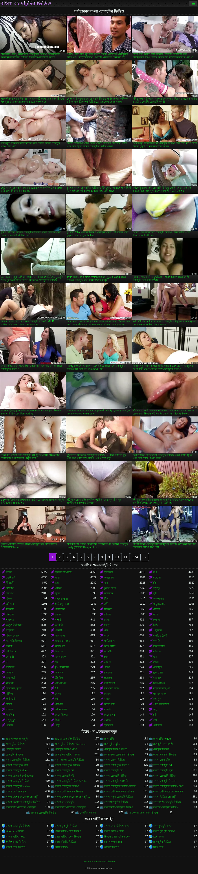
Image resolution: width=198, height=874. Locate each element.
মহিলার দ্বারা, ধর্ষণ (162, 688)
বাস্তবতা (10, 667)
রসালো (108, 672)
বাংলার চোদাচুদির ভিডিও (44, 812)
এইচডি (58, 588)
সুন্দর (57, 593)
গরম (155, 614)
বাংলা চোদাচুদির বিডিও (67, 786)
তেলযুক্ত (157, 667)
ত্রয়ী (106, 604)
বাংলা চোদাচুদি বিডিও (164, 775)
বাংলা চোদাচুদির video (17, 786)
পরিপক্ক (59, 704)
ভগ (155, 572)
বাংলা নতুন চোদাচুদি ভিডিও (118, 796)
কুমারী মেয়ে (110, 588)
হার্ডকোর (108, 572)
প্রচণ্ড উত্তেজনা (161, 704)
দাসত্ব (107, 699)
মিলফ (9, 598)
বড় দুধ (156, 588)
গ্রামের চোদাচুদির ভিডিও (68, 738)
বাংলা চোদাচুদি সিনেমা (164, 781)
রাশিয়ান (157, 651)
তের (57, 582)
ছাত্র (155, 656)
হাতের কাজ (159, 646)
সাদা (106, 582)
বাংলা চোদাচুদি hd (162, 765)
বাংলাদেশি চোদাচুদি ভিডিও (167, 802)
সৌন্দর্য (156, 609)
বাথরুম (9, 709)
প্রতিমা (9, 725)
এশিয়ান (10, 604)
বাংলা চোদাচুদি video (17, 770)
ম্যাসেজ (157, 677)
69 (56, 688)
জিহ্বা (58, 720)
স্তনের (9, 704)
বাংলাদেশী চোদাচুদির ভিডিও (118, 807)
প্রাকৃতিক (157, 630)
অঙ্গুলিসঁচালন (14, 625)
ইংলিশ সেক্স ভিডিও (16, 841)
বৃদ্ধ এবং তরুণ (111, 688)
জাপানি (59, 625)
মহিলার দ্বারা (61, 598)
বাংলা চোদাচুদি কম (64, 770)
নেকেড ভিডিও (111, 847)
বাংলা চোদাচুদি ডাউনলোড (20, 775)
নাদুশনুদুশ (10, 720)
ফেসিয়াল (60, 609)
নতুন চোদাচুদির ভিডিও (18, 759)
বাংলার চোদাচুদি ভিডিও (165, 807)
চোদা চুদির (109, 738)
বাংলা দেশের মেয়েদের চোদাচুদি (22, 796)
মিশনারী (10, 588)
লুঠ (154, 593)
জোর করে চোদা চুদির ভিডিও (119, 754)
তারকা (107, 662)
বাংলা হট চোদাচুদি (64, 802)
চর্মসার (107, 614)
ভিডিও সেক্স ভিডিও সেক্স (117, 836)
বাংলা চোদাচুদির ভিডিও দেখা (168, 786)
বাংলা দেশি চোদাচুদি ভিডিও (69, 791)
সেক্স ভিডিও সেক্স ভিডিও (68, 831)
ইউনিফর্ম (108, 725)
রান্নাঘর (108, 720)
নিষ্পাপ (9, 593)
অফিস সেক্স (61, 709)
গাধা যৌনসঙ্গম (62, 640)
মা (7, 662)
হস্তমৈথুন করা (62, 604)
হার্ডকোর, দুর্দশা (13, 688)
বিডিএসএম (159, 683)
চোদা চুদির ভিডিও (15, 744)
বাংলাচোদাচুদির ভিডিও (116, 802)
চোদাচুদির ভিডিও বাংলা (67, 754)
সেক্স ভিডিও (61, 847)
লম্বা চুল (157, 699)
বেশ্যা (107, 619)
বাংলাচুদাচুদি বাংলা (162, 826)
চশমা (106, 656)
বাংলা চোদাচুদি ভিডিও (17, 781)
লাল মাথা (60, 635)
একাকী (58, 630)
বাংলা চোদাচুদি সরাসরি (116, 781)
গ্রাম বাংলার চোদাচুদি (17, 738)
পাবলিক (10, 714)
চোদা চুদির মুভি (112, 744)
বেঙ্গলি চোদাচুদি (88, 812)
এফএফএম (60, 683)
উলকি (9, 646)
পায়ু (155, 709)
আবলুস (59, 672)
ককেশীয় (108, 651)
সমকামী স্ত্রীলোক (14, 640)
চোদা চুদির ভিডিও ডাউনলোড (70, 744)
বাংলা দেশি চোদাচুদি (16, 791)
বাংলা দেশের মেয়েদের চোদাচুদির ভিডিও (72, 796)
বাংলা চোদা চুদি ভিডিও (18, 826)
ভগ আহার (109, 683)
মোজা (58, 693)
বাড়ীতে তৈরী (160, 635)
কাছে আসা (109, 646)
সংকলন (108, 609)
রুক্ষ (155, 720)
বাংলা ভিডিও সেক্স (114, 831)
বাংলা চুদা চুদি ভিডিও (66, 826)
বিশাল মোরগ (13, 635)
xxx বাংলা (158, 836)
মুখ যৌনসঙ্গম (62, 667)
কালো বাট (109, 704)
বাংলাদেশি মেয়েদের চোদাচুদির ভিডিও (72, 807)
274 (135, 557)
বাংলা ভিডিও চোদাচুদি (164, 796)
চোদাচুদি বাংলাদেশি (163, 744)
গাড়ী (57, 725)
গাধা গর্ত (10, 677)
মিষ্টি (155, 625)
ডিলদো (59, 651)
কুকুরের (157, 577)
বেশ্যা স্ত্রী (10, 656)
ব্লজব (9, 572)
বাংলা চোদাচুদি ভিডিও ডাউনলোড (72, 781)
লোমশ (156, 619)
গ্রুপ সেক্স (158, 672)
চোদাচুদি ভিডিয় (161, 749)
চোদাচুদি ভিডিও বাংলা (115, 749)
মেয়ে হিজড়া (61, 714)
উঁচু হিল (59, 677)
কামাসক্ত (108, 593)
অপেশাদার (158, 598)
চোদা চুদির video (162, 738)
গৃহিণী (107, 667)
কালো (107, 635)
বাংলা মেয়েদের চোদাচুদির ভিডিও (23, 802)
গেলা (156, 662)
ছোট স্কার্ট (11, 699)
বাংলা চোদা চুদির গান (17, 765)
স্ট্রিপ (106, 598)
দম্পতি (156, 640)
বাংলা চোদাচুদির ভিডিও (25, 3)
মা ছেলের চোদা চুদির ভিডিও (143, 812)
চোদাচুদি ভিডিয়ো (15, 754)
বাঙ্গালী (107, 709)
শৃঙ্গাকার (10, 619)
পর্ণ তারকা (109, 640)
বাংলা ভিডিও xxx (15, 836)
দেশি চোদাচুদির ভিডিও (164, 754)
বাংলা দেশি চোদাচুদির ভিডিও (119, 791)
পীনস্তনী (10, 582)
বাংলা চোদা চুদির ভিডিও (116, 765)
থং (56, 662)
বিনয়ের (10, 614)
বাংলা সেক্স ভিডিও (16, 847)
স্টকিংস (10, 609)
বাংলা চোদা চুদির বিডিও (67, 765)
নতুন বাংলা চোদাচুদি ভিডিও (69, 759)
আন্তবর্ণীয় (60, 646)
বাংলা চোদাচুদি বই (64, 775)
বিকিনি (9, 693)
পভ (106, 630)
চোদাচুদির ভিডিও (162, 841)
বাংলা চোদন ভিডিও (114, 759)
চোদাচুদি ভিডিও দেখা (66, 749)
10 (117, 557)
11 (126, 557)
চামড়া (107, 625)
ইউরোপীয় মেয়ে (63, 572)
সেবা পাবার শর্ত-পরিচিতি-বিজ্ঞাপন (99, 861)
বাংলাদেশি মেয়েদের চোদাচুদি (21, 807)
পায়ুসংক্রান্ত (159, 604)
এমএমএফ (60, 656)
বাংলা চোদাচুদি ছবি (163, 770)
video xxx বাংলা (15, 831)
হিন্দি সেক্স (158, 847)
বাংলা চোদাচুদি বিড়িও (115, 775)
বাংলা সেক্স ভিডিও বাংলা (117, 826)
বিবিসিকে (11, 651)
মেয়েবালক (109, 714)
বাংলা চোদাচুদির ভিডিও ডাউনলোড (121, 786)
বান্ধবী (58, 619)
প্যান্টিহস (157, 725)
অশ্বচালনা (109, 577)
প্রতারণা (108, 677)
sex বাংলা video (113, 841)
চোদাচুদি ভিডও (14, 749)
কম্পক (9, 672)
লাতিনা (9, 683)
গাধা (57, 577)
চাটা (155, 714)
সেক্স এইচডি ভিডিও (65, 841)
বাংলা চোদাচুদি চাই (113, 770)
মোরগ (107, 693)
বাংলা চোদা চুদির (161, 759)
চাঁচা (155, 582)
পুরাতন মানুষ (160, 693)
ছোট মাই (10, 577)
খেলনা (58, 614)
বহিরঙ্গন (10, 630)
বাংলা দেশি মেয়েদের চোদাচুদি (168, 791)
